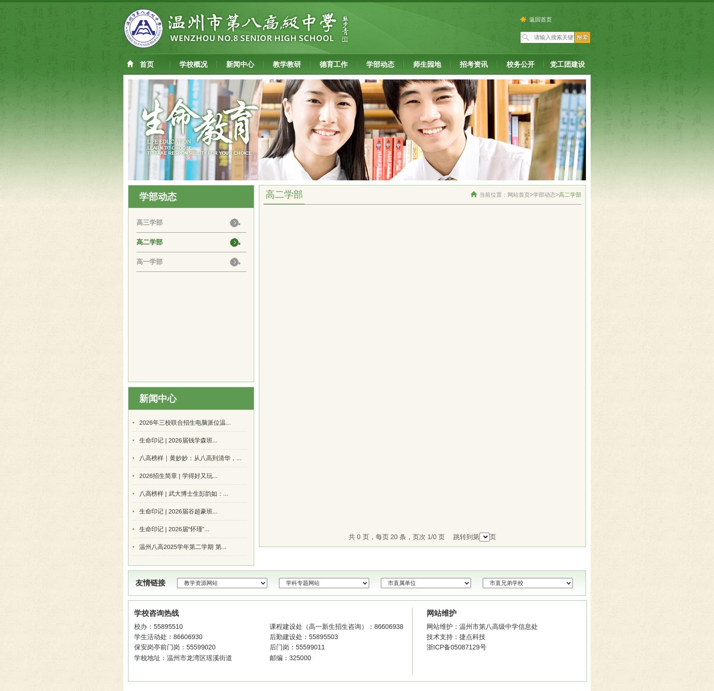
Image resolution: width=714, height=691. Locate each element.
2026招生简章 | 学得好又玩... (178, 475)
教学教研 (287, 64)
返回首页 (537, 19)
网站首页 (518, 195)
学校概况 (193, 64)
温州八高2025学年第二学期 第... (182, 546)
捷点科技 (472, 637)
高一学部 (149, 261)
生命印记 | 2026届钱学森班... (178, 440)
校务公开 (521, 64)
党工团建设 (567, 64)
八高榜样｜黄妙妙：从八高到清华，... (190, 458)
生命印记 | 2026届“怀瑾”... (174, 529)
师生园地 (427, 64)
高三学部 (149, 222)
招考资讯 (474, 64)
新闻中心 (240, 64)
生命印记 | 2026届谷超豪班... (178, 511)
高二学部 (149, 242)
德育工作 (334, 64)
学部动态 (380, 64)
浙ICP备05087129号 (456, 647)
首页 (147, 64)
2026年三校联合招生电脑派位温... (185, 422)
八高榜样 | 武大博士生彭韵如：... (183, 493)
